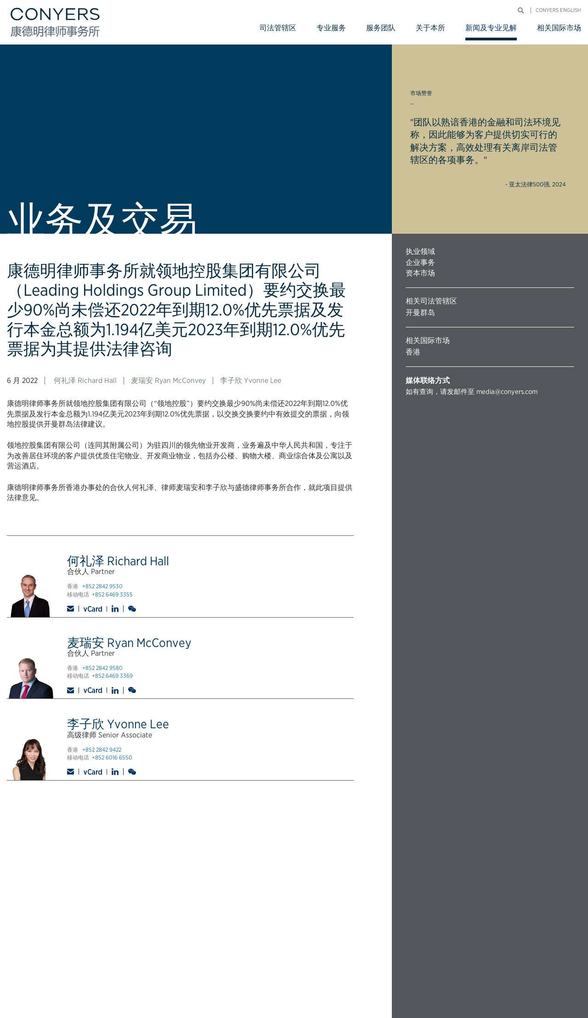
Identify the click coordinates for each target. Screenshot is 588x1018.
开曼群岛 (420, 312)
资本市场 (420, 273)
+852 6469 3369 (112, 675)
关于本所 (430, 27)
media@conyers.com (506, 392)
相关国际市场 (559, 27)
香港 (413, 352)
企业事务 (420, 262)
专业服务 (331, 27)
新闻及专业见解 (491, 27)
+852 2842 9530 (102, 586)
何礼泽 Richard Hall (85, 380)
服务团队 (381, 27)
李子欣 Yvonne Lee (250, 380)
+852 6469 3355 (112, 594)
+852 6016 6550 (112, 757)
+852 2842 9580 (102, 667)
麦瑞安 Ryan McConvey (168, 380)
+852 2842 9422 (101, 749)
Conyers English (558, 10)
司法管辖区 (278, 27)
